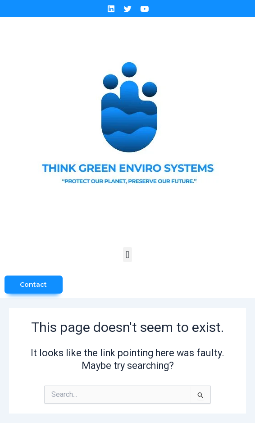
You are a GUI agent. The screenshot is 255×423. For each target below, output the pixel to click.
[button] (127, 254)
